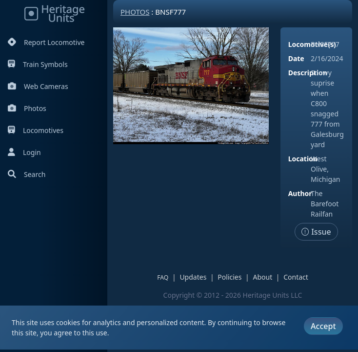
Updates (192, 277)
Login (24, 152)
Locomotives (35, 130)
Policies (229, 277)
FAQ (162, 277)
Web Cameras (38, 86)
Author (300, 193)
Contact (295, 277)
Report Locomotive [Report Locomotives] (46, 42)
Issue (316, 231)
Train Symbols (38, 64)
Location (303, 158)
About (262, 277)
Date (296, 58)
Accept (323, 326)
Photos (27, 108)
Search (26, 174)
